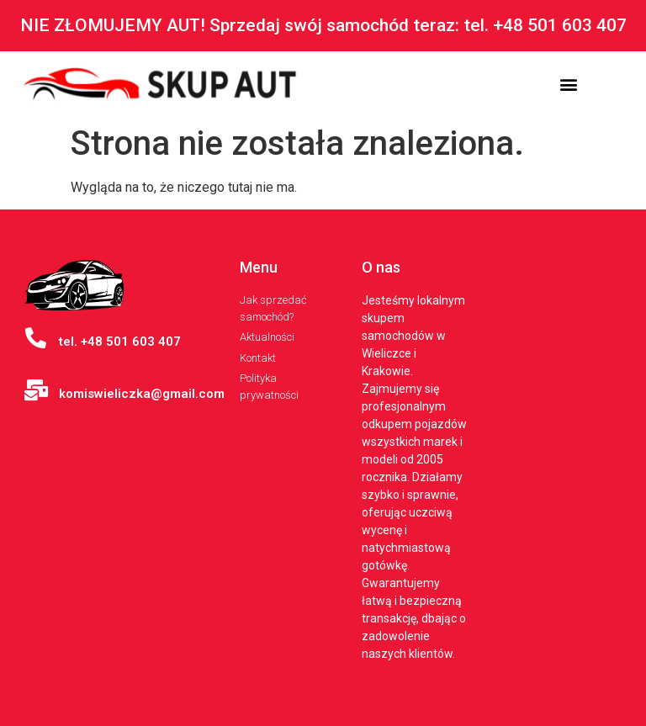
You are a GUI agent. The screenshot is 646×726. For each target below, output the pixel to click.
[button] (569, 84)
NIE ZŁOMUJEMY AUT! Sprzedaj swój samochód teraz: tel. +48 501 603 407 (323, 25)
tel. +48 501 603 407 (120, 341)
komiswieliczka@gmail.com (142, 393)
